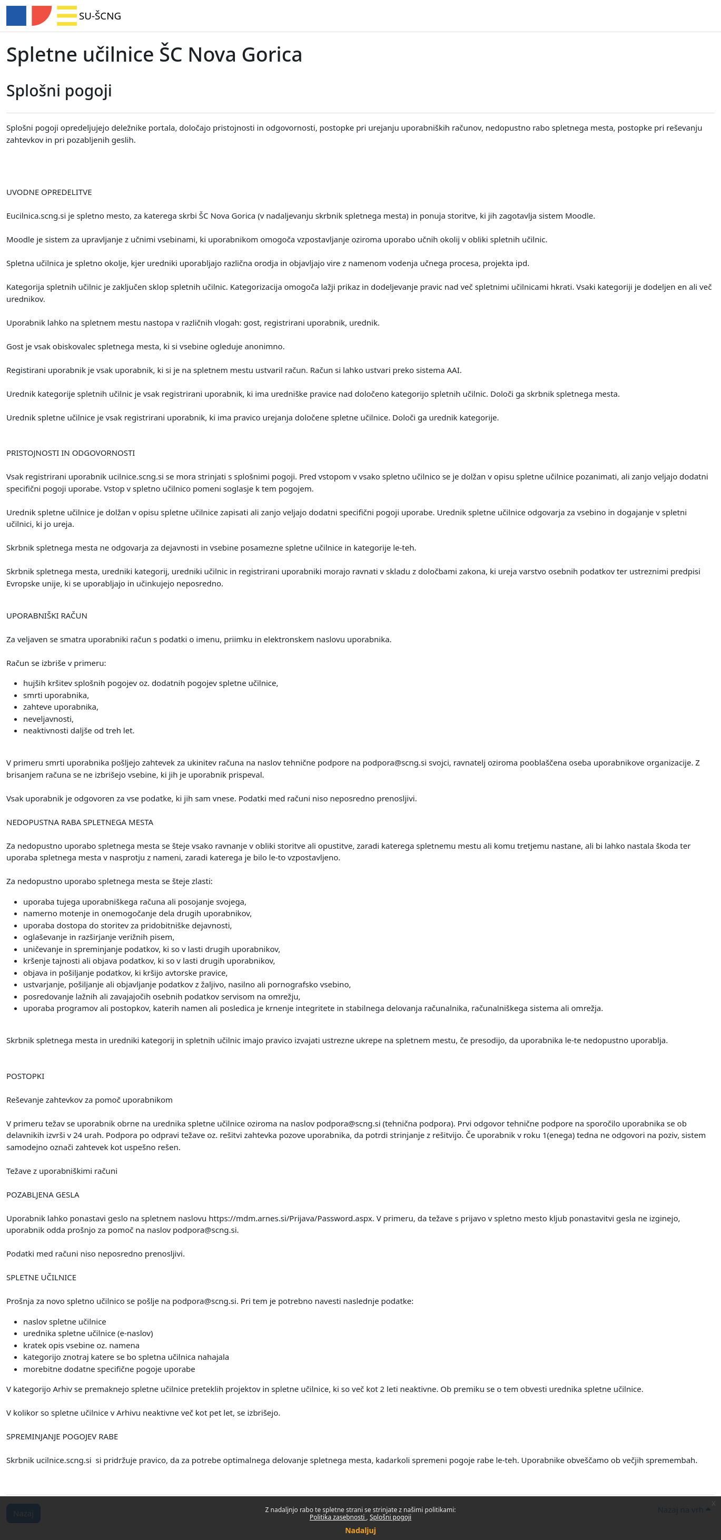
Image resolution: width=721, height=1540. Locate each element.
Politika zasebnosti (338, 1517)
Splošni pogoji (390, 1517)
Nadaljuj (360, 1530)
